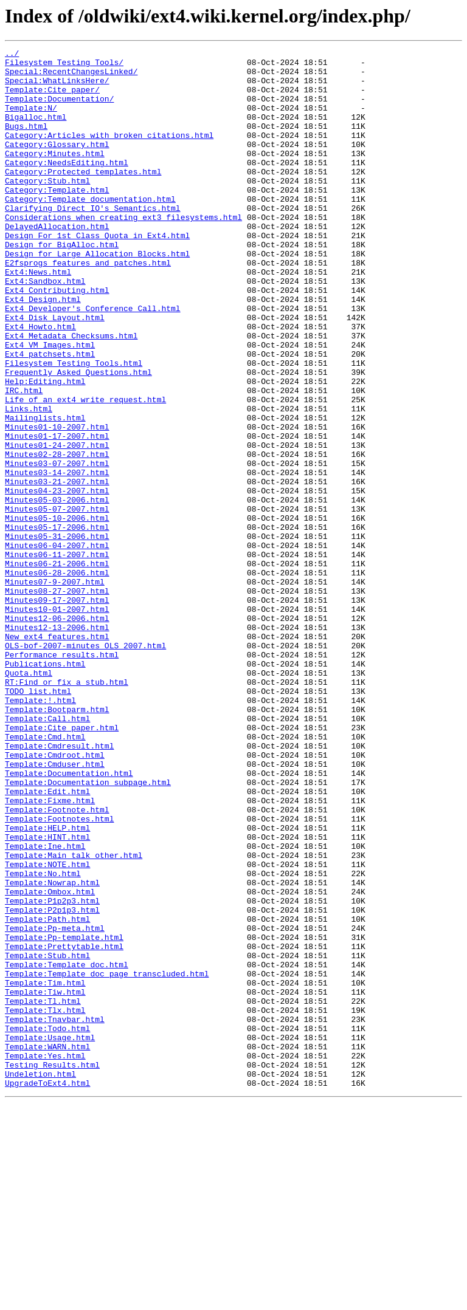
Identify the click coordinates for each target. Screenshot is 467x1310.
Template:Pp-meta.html (55, 1104)
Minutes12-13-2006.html (57, 743)
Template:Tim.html (45, 1170)
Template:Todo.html (47, 1224)
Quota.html (28, 798)
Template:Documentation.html (69, 918)
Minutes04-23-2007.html (57, 579)
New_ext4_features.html (57, 754)
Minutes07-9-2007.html (55, 689)
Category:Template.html (57, 218)
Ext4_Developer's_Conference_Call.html (93, 360)
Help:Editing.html (45, 448)
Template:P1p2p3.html (52, 1071)
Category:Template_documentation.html (90, 229)
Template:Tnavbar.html (55, 1214)
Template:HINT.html (47, 995)
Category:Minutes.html (55, 175)
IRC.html (24, 459)
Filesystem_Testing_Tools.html (73, 426)
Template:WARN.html (47, 1246)
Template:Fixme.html (50, 951)
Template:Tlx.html (45, 1203)
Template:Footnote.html (57, 962)
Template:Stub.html (47, 1137)
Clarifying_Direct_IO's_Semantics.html (93, 240)
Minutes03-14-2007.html (57, 557)
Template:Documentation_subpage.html (88, 929)
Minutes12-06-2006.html (57, 732)
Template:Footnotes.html (59, 973)
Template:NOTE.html (47, 1028)
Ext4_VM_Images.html (50, 404)
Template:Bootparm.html (57, 842)
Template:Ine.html (45, 1006)
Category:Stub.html (47, 207)
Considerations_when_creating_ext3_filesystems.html (123, 251)
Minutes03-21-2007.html (57, 568)
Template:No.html (43, 1039)
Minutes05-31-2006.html (57, 634)
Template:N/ (31, 120)
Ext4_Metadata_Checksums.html (71, 393)
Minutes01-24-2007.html (57, 525)
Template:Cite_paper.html (62, 864)
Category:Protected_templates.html (83, 196)
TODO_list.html (38, 820)
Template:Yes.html (45, 1257)
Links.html (28, 481)
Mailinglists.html (45, 492)
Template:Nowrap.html (52, 1049)
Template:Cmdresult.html (59, 885)
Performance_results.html (62, 776)
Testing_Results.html (52, 1268)
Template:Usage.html (50, 1235)
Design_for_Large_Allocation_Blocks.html (97, 295)
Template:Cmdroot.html (55, 896)
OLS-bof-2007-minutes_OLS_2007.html (85, 765)
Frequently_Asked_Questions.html (78, 437)
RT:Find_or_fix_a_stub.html (66, 809)
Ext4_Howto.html (40, 382)
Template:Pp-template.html (64, 1115)
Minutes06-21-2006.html (57, 667)
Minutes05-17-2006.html (57, 623)
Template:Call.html (47, 853)
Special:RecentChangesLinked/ (71, 76)
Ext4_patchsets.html (50, 415)
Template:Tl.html (43, 1192)
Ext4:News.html (38, 317)
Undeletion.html (40, 1279)
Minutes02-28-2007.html (57, 535)
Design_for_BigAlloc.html (62, 284)
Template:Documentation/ (59, 109)
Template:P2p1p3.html (52, 1082)
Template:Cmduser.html (55, 907)
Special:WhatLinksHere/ (57, 87)
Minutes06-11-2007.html (57, 656)
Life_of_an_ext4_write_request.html (85, 470)
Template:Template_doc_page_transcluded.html (107, 1159)
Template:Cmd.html (45, 874)
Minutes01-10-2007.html (57, 503)
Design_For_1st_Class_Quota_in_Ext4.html (97, 273)
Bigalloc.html (35, 131)
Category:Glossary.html (57, 164)
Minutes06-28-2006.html (57, 678)
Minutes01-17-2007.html (57, 514)
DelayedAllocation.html (57, 262)
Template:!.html (40, 831)
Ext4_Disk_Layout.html (55, 371)
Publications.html (45, 787)
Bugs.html (26, 142)
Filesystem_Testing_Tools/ (64, 65)
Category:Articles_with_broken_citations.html (109, 153)
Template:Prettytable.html (64, 1126)
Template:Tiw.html (45, 1181)
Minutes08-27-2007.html (57, 699)
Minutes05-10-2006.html (57, 612)
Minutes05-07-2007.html (57, 601)
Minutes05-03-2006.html (57, 590)
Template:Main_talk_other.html (73, 1017)
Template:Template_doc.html (66, 1148)
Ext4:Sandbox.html (45, 328)
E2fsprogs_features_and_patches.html (88, 306)
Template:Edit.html (47, 940)
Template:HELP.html (47, 984)
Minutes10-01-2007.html (57, 721)
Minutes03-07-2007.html (57, 546)
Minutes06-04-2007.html (57, 645)
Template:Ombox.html (50, 1060)
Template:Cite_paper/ (52, 98)
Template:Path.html (47, 1093)
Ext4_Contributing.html (57, 339)
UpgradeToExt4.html (47, 1290)
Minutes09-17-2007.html (57, 710)
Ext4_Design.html (43, 350)
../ (12, 54)
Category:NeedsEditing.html (66, 185)
